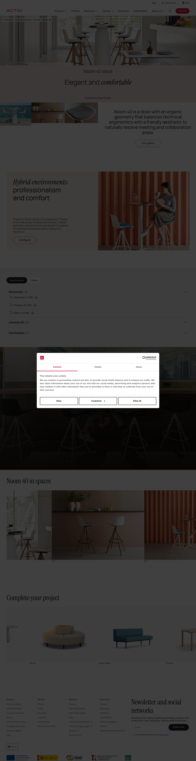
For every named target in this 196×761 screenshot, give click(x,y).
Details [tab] (98, 367)
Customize (98, 401)
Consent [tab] (57, 367)
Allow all (137, 401)
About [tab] (139, 367)
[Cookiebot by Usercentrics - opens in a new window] (144, 358)
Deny (58, 401)
